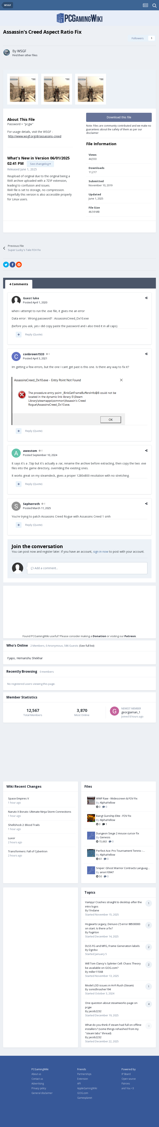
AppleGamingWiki (87, 1088)
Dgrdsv (93, 950)
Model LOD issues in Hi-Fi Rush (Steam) (109, 985)
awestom (30, 451)
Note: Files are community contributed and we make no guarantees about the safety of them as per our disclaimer (118, 129)
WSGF (21, 51)
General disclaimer (42, 1093)
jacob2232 (95, 1011)
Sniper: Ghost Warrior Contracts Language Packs (122, 868)
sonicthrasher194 (100, 989)
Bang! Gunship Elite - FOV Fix (113, 816)
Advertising (37, 1083)
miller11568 (96, 972)
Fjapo (11, 658)
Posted (35, 302)
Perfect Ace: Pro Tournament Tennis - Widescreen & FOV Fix (119, 851)
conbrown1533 (33, 354)
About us (36, 1074)
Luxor (11, 838)
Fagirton (94, 932)
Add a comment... (44, 568)
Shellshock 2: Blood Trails (24, 825)
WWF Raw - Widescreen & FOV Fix (116, 798)
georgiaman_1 (130, 712)
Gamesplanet (84, 1098)
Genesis (105, 837)
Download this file (119, 117)
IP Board (126, 1074)
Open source (129, 1079)
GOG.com (82, 1093)
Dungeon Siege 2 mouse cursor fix (117, 833)
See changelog (40, 164)
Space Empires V (18, 798)
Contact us (37, 1079)
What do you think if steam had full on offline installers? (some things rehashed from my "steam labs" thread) (113, 1029)
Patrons (126, 1083)
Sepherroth (31, 504)
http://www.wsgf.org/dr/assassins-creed (34, 136)
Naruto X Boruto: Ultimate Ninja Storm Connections (39, 811)
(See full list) (86, 645)
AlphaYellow (107, 802)
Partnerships (84, 1074)
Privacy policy (38, 1088)
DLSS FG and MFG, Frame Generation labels (112, 946)
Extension (82, 1079)
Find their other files (24, 55)
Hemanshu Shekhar (30, 658)
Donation (99, 636)
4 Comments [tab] (18, 284)
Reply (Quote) (33, 334)
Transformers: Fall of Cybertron (27, 851)
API (79, 1083)
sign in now (100, 551)
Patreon (130, 636)
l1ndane (94, 910)
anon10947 (107, 872)
